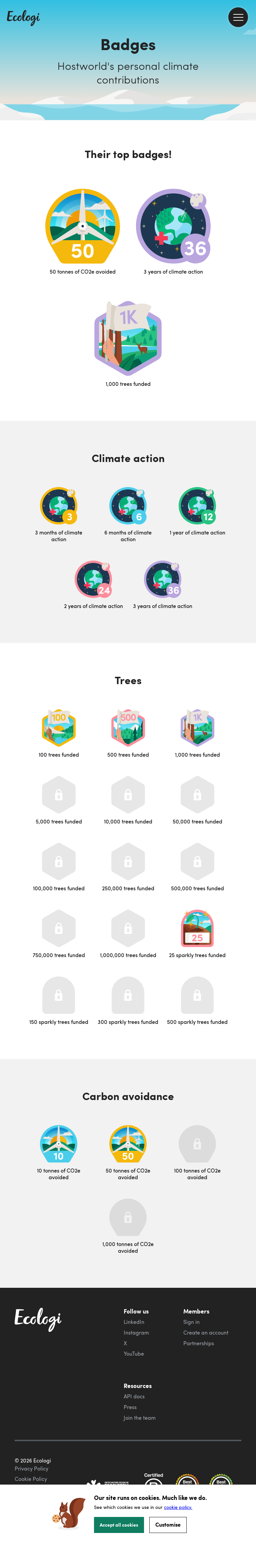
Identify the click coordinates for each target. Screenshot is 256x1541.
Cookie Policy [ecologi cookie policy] (31, 1479)
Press (130, 1407)
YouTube (134, 1353)
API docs (134, 1396)
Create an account (205, 1332)
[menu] (238, 17)
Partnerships (198, 1343)
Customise (168, 1524)
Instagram (136, 1332)
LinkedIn (134, 1322)
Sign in (191, 1322)
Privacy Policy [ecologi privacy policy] (31, 1468)
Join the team (140, 1417)
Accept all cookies (119, 1524)
